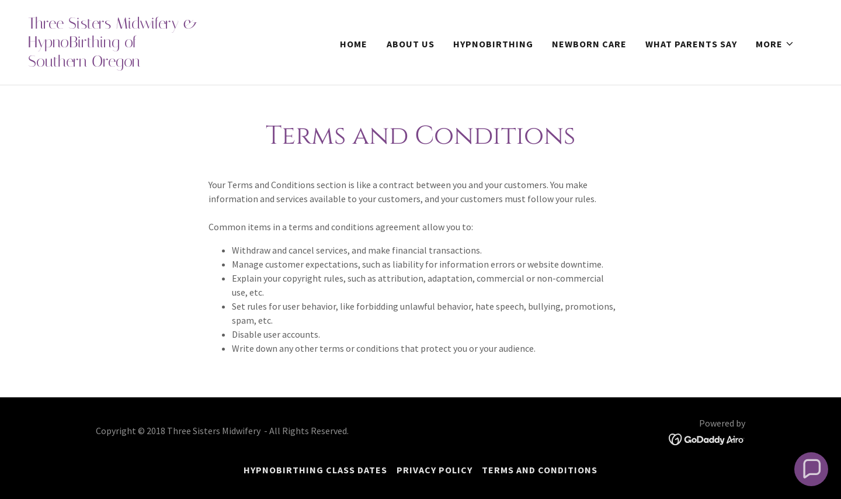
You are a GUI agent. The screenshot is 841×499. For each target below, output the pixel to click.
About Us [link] (411, 44)
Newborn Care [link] (589, 44)
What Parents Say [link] (691, 44)
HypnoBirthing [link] (493, 44)
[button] (775, 44)
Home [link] (353, 44)
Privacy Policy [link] (434, 470)
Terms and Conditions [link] (539, 470)
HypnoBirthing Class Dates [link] (315, 470)
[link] (138, 63)
